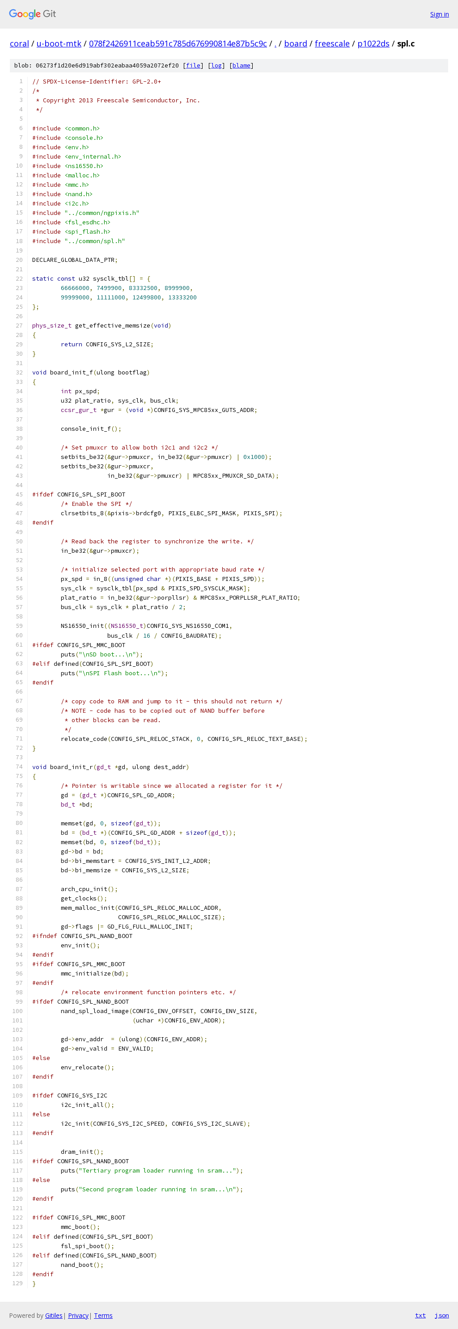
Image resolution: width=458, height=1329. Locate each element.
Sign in (439, 14)
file (193, 65)
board (295, 43)
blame (241, 65)
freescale (332, 43)
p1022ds (373, 43)
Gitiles (54, 1315)
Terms (103, 1315)
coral (19, 43)
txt (420, 1315)
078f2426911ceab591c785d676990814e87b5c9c (178, 43)
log (216, 65)
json (442, 1315)
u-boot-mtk (59, 43)
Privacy (78, 1315)
